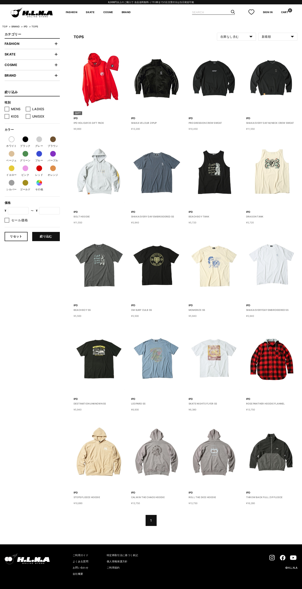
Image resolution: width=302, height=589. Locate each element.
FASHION (71, 12)
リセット (16, 236)
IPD (26, 26)
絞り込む (46, 236)
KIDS (15, 116)
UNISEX (38, 116)
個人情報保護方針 (117, 561)
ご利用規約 (113, 567)
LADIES (38, 109)
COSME (108, 12)
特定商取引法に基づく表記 (122, 555)
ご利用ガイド (80, 555)
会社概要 (78, 573)
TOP (4, 26)
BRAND (126, 12)
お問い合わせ (80, 567)
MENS (16, 109)
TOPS (35, 26)
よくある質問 (80, 561)
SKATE (90, 12)
